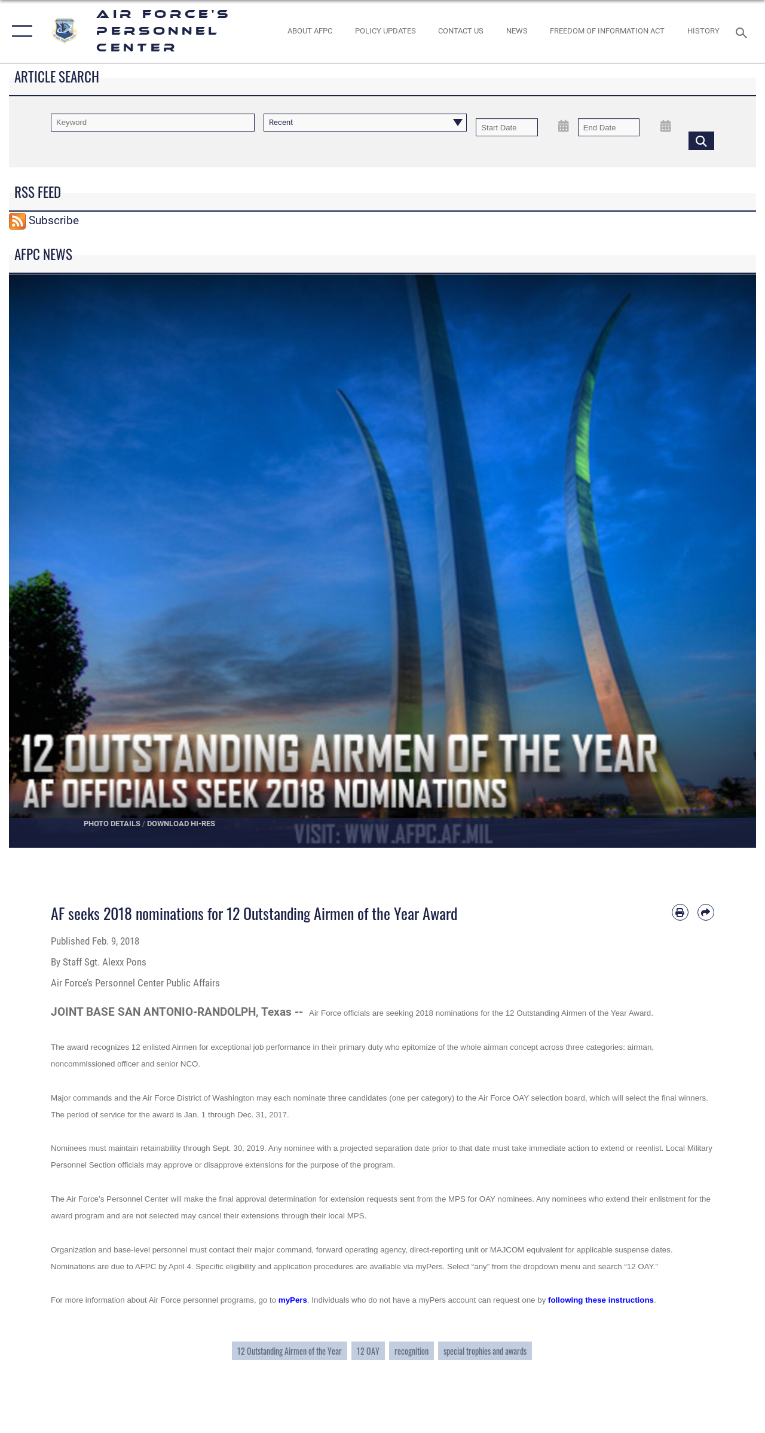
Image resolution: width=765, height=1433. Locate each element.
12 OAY (368, 1351)
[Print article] (680, 912)
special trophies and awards (485, 1351)
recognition (411, 1351)
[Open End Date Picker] (665, 126)
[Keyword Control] (153, 123)
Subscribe (54, 220)
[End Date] (609, 127)
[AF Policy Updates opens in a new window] (385, 31)
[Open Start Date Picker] (564, 126)
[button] (19, 31)
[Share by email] (705, 912)
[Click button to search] (701, 140)
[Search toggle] (743, 31)
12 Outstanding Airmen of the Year (289, 1351)
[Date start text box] (507, 127)
